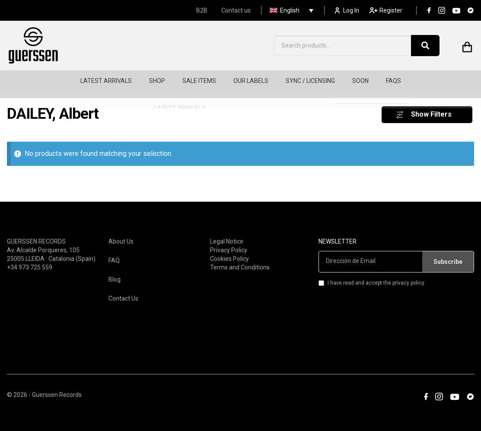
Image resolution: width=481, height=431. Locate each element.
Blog (114, 269)
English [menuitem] (289, 10)
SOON (360, 80)
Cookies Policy (229, 248)
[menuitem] (289, 10)
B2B (201, 10)
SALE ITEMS (199, 80)
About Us (121, 231)
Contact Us (123, 288)
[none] (289, 10)
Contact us (236, 10)
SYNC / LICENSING (310, 80)
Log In (347, 10)
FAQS (393, 80)
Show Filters (431, 105)
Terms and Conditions (240, 257)
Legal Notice (226, 231)
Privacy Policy (228, 240)
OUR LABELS (250, 80)
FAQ (114, 250)
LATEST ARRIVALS (106, 80)
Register (386, 10)
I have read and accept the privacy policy (371, 273)
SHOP (157, 80)
